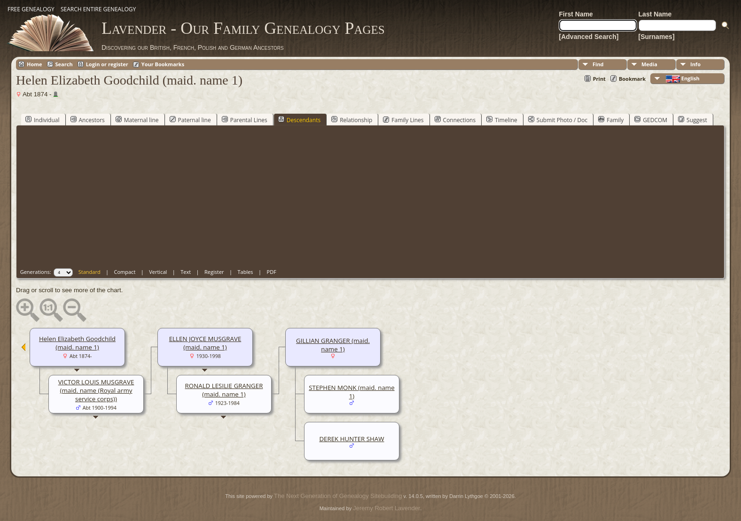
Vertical (158, 271)
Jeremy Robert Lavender (386, 508)
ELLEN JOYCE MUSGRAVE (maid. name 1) (205, 342)
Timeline (501, 120)
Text (185, 271)
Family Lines (403, 120)
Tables (245, 271)
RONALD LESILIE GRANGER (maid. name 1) (224, 389)
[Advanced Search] (589, 36)
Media (649, 64)
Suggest (692, 120)
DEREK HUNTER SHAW (351, 439)
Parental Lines (244, 120)
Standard (89, 271)
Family (611, 120)
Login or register (107, 64)
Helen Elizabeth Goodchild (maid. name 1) (77, 342)
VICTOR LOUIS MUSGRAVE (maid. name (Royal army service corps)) (96, 390)
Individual (42, 120)
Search (64, 64)
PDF (271, 271)
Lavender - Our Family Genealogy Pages (243, 28)
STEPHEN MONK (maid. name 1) (351, 391)
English (682, 79)
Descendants (299, 120)
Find (598, 64)
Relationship (351, 120)
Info (695, 64)
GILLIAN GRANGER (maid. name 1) (333, 344)
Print (599, 78)
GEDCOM (650, 120)
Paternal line (190, 120)
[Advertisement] (372, 198)
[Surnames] (657, 36)
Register (214, 271)
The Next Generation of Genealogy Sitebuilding (338, 495)
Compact (125, 271)
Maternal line (137, 120)
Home (34, 64)
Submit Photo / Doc (557, 120)
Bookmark (632, 78)
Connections (455, 120)
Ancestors (87, 120)
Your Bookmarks (162, 64)
